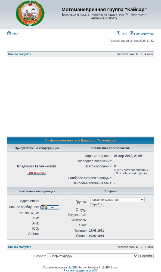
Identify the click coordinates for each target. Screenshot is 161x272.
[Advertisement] (84, 98)
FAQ (122, 34)
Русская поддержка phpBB (80, 270)
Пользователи (142, 34)
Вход (12, 34)
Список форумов (19, 54)
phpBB (72, 267)
